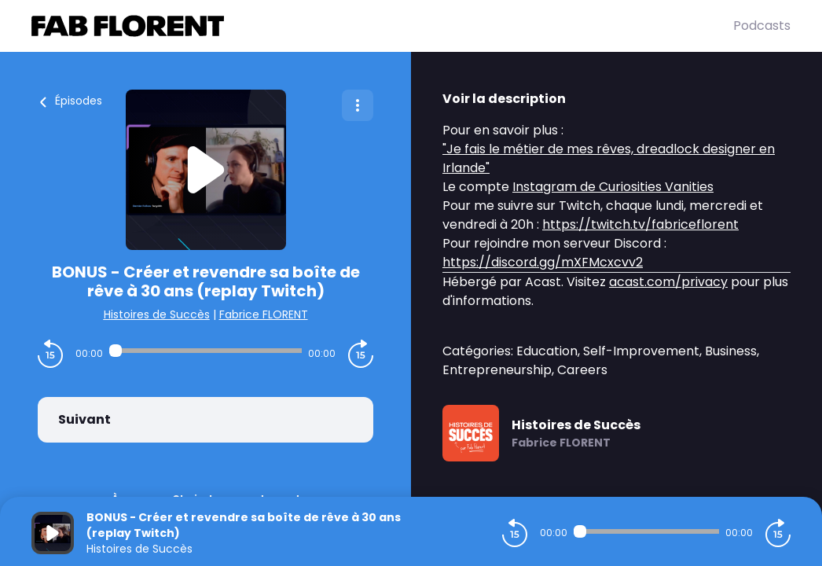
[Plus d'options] (357, 105)
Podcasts (762, 26)
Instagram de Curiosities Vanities (613, 187)
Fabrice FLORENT (263, 314)
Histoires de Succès (157, 314)
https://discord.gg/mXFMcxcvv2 (542, 262)
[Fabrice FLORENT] (382, 26)
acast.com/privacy (668, 282)
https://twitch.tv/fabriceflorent (640, 224)
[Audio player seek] (205, 350)
